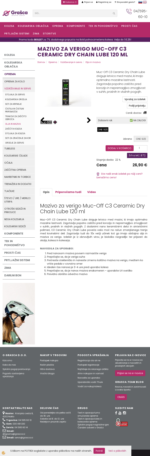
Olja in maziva (13, 123)
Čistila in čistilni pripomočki (14, 110)
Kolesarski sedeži (15, 226)
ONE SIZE (103, 129)
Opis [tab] (46, 192)
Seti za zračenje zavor (18, 138)
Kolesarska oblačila (33, 26)
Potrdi (99, 451)
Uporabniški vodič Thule (90, 382)
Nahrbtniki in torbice (17, 177)
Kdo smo (7, 360)
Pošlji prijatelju (137, 105)
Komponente (76, 26)
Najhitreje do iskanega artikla (93, 369)
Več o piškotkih (117, 451)
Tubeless (9, 148)
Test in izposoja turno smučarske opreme (89, 414)
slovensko (140, 2)
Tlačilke (9, 191)
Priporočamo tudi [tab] (68, 192)
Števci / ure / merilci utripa (17, 199)
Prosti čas (129, 26)
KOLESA (9, 26)
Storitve (49, 33)
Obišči (121, 397)
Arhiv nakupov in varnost (91, 373)
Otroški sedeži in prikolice (15, 210)
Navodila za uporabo (89, 377)
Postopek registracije (88, 364)
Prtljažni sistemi (16, 33)
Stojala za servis (15, 94)
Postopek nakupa (49, 360)
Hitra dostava (47, 369)
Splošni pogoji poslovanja (16, 369)
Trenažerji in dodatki (17, 184)
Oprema (57, 26)
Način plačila (47, 364)
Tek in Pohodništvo (103, 26)
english (145, 2)
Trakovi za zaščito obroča (15, 118)
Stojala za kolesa (15, 133)
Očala (8, 162)
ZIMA (36, 33)
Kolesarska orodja (16, 99)
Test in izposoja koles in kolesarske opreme (90, 420)
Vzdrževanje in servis (17, 88)
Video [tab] (91, 192)
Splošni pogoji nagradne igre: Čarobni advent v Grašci (93, 426)
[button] (89, 120)
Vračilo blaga (47, 373)
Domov (41, 62)
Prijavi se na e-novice (130, 373)
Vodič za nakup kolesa (89, 386)
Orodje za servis (14, 142)
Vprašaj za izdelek (135, 99)
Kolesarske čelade (16, 155)
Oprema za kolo (14, 81)
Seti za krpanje (13, 104)
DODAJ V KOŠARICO (119, 148)
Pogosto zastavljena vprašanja (13, 375)
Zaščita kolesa (13, 128)
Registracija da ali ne (89, 360)
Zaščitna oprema (15, 170)
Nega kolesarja (14, 219)
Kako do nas (9, 364)
